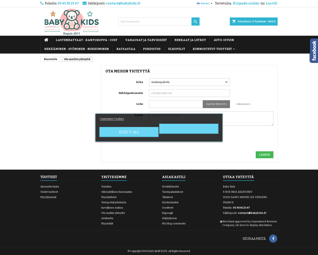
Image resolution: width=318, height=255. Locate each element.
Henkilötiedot (170, 186)
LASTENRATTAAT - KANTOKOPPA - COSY (87, 40)
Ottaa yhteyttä (238, 177)
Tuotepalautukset (172, 191)
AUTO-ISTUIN (224, 40)
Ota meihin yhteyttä (113, 212)
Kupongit (167, 212)
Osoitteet (167, 207)
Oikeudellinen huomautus (116, 191)
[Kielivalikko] (205, 3)
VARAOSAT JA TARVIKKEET (146, 40)
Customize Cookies (112, 118)
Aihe (139, 82)
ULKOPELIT (176, 49)
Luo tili (271, 3)
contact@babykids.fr (123, 3)
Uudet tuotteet (49, 191)
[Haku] (159, 21)
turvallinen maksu (112, 207)
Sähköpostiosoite (131, 93)
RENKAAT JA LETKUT (190, 40)
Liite (139, 103)
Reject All (129, 132)
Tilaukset (167, 197)
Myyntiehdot (109, 197)
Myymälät (107, 223)
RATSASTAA (125, 49)
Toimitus (106, 186)
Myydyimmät (48, 197)
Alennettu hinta (49, 186)
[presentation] (242, 140)
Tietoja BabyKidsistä (113, 202)
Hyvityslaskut (170, 202)
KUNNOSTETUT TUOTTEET (212, 49)
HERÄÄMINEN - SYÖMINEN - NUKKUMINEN (76, 49)
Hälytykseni (169, 218)
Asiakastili (174, 177)
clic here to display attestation (253, 225)
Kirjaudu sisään (246, 3)
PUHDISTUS (152, 49)
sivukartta (107, 218)
